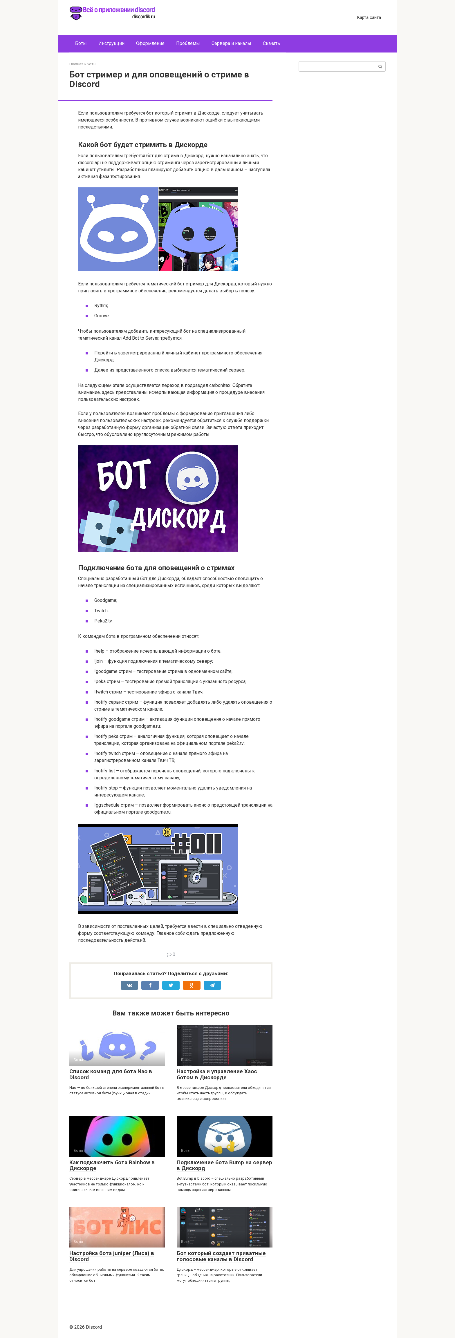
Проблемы (188, 43)
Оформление (150, 43)
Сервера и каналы (231, 43)
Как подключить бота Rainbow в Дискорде (112, 1165)
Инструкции (111, 43)
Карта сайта (369, 17)
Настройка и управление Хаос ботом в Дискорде (217, 1074)
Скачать (271, 43)
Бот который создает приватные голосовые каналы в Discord (221, 1256)
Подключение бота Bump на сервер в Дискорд (224, 1165)
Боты (81, 43)
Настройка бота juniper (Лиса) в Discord (111, 1256)
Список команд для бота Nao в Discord (110, 1074)
